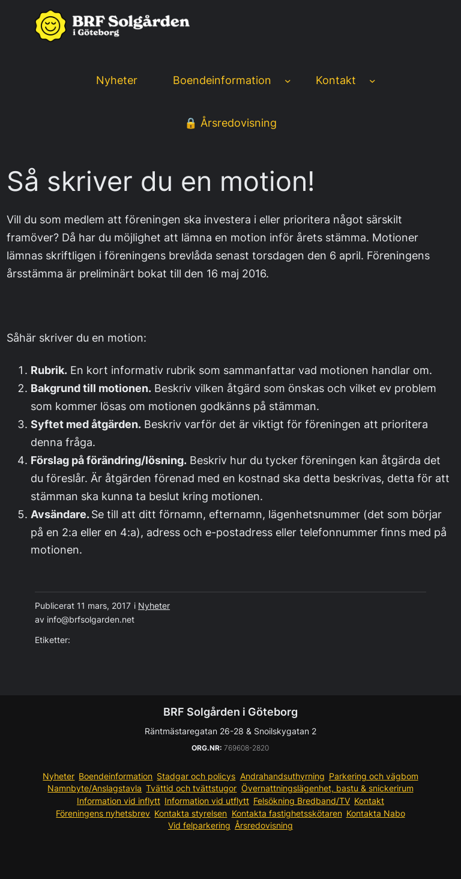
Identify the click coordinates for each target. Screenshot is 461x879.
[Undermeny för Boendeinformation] (288, 80)
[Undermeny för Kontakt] (372, 80)
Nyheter (154, 606)
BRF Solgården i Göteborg (230, 711)
